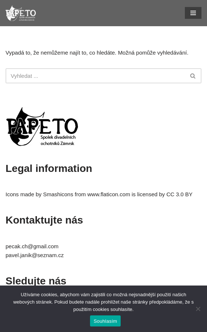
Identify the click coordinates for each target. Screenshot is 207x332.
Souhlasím (105, 321)
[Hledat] (95, 75)
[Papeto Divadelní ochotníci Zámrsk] (21, 13)
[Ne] (197, 308)
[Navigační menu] (193, 13)
